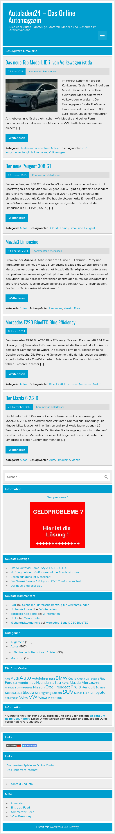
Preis (77, 308)
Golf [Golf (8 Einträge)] (15, 683)
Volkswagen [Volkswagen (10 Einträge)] (11, 697)
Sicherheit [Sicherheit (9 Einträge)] (17, 693)
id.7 (84, 148)
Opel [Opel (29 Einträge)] (50, 687)
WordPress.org (20, 816)
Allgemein (17, 642)
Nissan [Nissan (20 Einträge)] (39, 687)
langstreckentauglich (19, 152)
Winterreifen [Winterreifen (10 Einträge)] (55, 697)
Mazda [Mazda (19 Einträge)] (75, 682)
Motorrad (16, 658)
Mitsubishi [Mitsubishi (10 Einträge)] (10, 687)
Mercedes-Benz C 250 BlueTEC (67, 622)
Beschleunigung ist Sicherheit (30, 577)
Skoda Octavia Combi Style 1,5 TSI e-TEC (38, 568)
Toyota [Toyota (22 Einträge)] (99, 692)
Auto (52, 460)
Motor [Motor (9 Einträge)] (19, 687)
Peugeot (89, 228)
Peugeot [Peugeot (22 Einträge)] (62, 687)
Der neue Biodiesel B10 (26, 585)
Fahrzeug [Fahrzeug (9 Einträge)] (94, 678)
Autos (23, 228)
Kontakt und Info (21, 784)
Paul (13, 605)
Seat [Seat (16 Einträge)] (8, 692)
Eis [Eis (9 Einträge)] (87, 678)
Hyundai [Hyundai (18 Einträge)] (42, 682)
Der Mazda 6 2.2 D (22, 398)
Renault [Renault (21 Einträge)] (88, 687)
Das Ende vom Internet (21, 770)
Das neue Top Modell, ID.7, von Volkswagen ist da (49, 62)
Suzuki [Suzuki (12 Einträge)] (78, 693)
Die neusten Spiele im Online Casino (30, 765)
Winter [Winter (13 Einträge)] (42, 697)
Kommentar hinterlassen (43, 71)
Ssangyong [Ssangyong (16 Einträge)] (43, 692)
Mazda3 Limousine (22, 241)
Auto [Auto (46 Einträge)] (25, 677)
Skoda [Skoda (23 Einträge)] (28, 692)
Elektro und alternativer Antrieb (40, 148)
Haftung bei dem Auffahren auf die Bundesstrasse (44, 572)
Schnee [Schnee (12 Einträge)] (100, 687)
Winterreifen (48, 609)
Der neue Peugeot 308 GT (28, 166)
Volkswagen (57, 152)
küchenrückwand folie (25, 622)
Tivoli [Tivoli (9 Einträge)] (90, 693)
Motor (97, 384)
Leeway (74, 827)
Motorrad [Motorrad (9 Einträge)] (27, 687)
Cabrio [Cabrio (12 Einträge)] (72, 678)
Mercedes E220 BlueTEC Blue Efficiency (41, 322)
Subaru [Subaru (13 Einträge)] (57, 693)
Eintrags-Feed (20, 807)
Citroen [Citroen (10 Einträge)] (81, 678)
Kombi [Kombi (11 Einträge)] (65, 682)
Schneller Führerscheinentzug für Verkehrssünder (55, 605)
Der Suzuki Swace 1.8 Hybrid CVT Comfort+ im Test (45, 581)
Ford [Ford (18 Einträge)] (8, 682)
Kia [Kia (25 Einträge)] (58, 682)
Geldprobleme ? (57, 497)
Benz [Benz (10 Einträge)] (52, 678)
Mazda (68, 308)
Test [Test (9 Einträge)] (85, 693)
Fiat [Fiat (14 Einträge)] (102, 678)
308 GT (53, 228)
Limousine (40, 152)
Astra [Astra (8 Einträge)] (7, 679)
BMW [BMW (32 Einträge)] (62, 678)
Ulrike (14, 618)
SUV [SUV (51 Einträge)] (68, 691)
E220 (59, 384)
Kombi (64, 228)
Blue (52, 384)
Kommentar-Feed (22, 812)
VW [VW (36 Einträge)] (33, 697)
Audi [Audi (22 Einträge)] (15, 678)
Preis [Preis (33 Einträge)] (76, 687)
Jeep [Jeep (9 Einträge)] (52, 683)
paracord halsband (23, 613)
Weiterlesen (16, 138)
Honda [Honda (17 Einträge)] (23, 682)
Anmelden (17, 803)
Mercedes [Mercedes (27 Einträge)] (90, 682)
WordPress (56, 827)
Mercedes (85, 384)
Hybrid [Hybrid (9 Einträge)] (32, 683)
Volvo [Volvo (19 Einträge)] (23, 697)
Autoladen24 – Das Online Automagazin (41, 16)
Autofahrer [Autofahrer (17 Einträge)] (40, 678)
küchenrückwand (22, 609)
